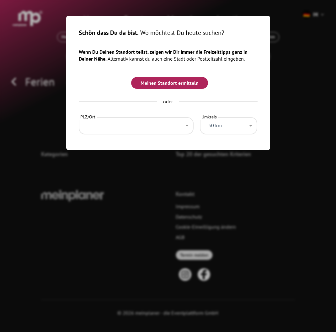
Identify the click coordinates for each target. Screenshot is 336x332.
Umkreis (209, 117)
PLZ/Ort (87, 117)
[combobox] (136, 124)
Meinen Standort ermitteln (170, 83)
